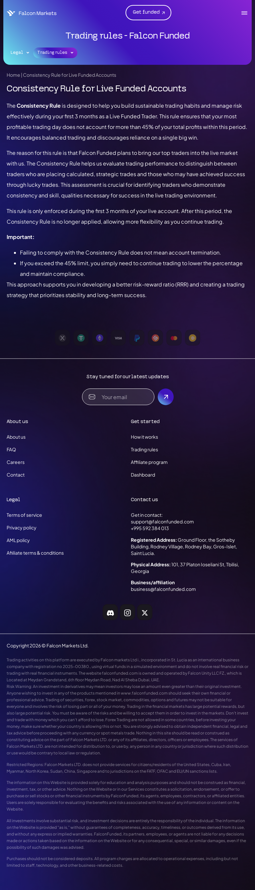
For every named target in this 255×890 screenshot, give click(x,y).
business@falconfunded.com (163, 589)
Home (13, 75)
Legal (20, 53)
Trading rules (55, 53)
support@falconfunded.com (162, 521)
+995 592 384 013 (150, 528)
